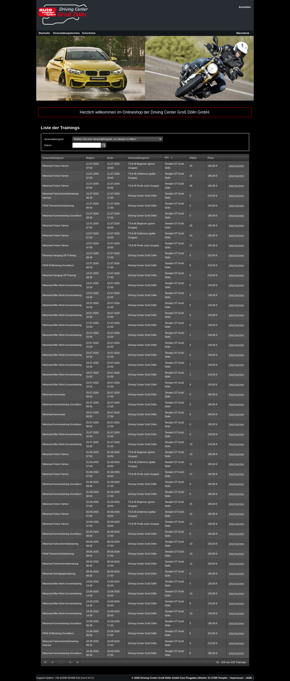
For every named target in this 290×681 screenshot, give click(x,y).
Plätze (193, 158)
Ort (169, 158)
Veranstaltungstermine (66, 33)
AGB (249, 677)
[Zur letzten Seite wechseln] (77, 662)
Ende (110, 158)
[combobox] (86, 145)
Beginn (90, 158)
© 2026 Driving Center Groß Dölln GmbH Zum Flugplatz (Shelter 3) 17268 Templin (179, 677)
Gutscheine (89, 33)
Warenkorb (242, 33)
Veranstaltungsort (138, 158)
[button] (103, 145)
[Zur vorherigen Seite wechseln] (52, 662)
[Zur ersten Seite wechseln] (45, 662)
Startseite (44, 33)
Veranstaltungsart (53, 158)
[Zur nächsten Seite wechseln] (70, 662)
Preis (211, 158)
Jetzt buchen (236, 165)
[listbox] (117, 139)
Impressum (237, 677)
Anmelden (245, 7)
